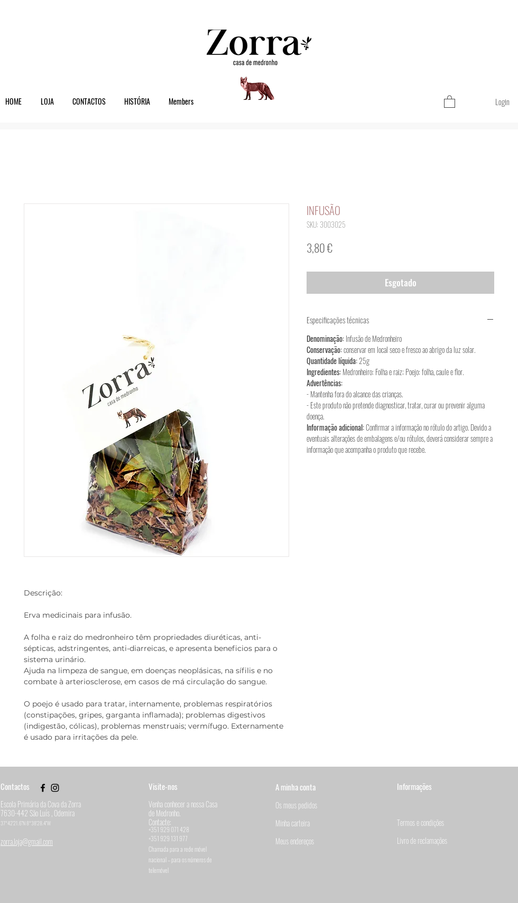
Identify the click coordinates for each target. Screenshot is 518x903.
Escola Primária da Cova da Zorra (41, 803)
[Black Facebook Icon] (43, 788)
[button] (449, 101)
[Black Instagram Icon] (55, 788)
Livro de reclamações (422, 840)
